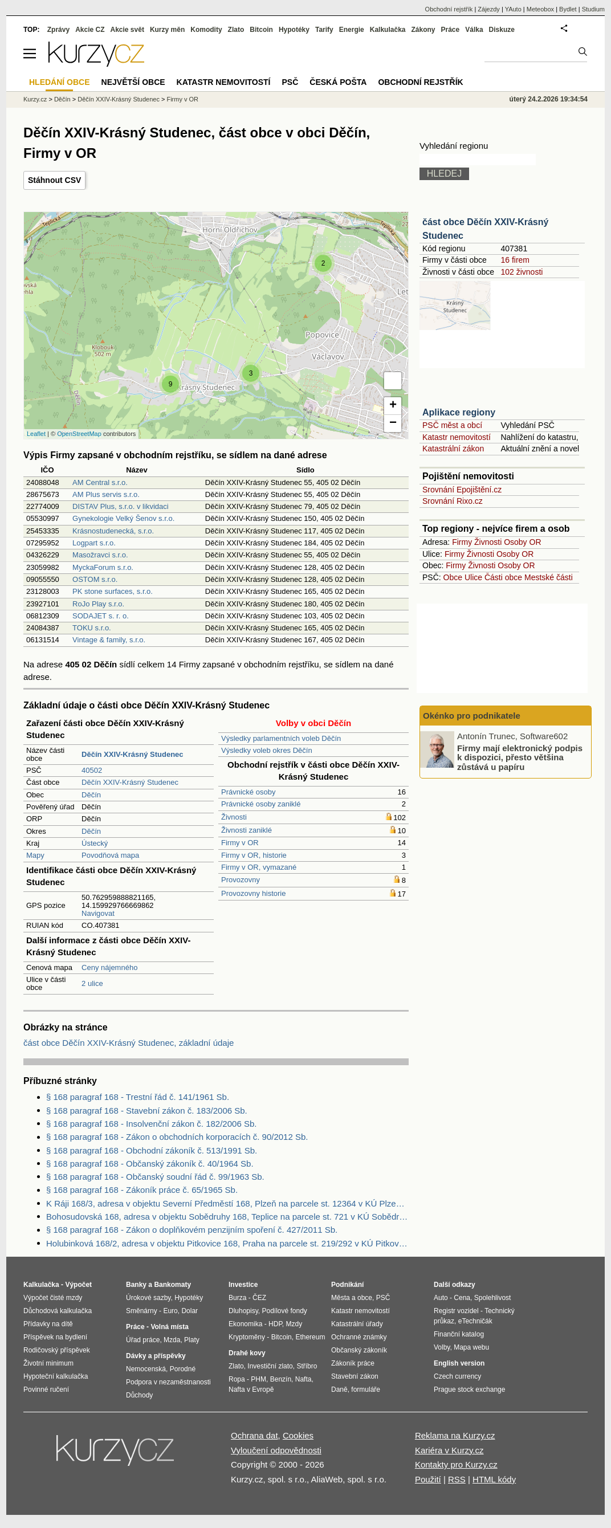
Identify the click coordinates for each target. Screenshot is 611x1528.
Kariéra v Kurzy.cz (449, 1450)
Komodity (206, 30)
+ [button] (393, 405)
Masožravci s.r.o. (100, 555)
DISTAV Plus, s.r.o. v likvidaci (120, 506)
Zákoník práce (352, 1363)
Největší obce (133, 82)
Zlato (236, 30)
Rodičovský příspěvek (56, 1350)
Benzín (280, 1379)
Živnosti (234, 817)
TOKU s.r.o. (91, 628)
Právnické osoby (248, 792)
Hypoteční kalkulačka (55, 1376)
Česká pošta (337, 82)
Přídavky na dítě (48, 1324)
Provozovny (240, 879)
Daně (339, 1389)
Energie (351, 30)
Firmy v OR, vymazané (258, 867)
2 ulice (92, 983)
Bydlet (568, 9)
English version (459, 1363)
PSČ (290, 82)
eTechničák (475, 1321)
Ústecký (95, 843)
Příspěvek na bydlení (55, 1337)
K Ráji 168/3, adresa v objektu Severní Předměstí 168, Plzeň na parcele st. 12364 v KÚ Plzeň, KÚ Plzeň (227, 1203)
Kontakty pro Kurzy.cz (456, 1464)
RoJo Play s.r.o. (98, 604)
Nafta (303, 1379)
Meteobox (540, 9)
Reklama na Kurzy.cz (455, 1435)
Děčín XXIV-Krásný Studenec (130, 782)
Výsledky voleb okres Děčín (266, 750)
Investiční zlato (269, 1366)
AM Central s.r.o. (100, 482)
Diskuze (502, 30)
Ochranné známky (358, 1337)
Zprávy (58, 30)
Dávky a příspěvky (156, 1356)
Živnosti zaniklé (246, 830)
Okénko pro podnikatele (471, 715)
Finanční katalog (459, 1334)
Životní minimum (48, 1363)
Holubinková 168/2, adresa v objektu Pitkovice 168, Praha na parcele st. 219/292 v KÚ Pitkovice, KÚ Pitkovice (227, 1243)
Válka (474, 30)
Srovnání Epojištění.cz (462, 489)
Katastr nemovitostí (456, 437)
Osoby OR (522, 542)
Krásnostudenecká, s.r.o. (113, 531)
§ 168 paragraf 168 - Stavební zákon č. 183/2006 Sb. (146, 1110)
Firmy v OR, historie (254, 855)
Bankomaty (172, 1285)
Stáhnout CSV (54, 180)
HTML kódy (494, 1479)
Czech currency (457, 1376)
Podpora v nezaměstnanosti (168, 1382)
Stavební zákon (354, 1376)
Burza (237, 1298)
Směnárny (141, 1311)
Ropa (237, 1379)
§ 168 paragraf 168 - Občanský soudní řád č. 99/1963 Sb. (155, 1176)
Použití (428, 1479)
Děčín (91, 795)
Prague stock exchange (469, 1389)
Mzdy (294, 1324)
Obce (452, 577)
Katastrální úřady (357, 1324)
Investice (243, 1285)
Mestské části (548, 577)
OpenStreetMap (79, 433)
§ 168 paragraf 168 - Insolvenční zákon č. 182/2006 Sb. (151, 1123)
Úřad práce (143, 1340)
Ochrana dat (254, 1435)
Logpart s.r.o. (94, 543)
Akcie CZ (89, 30)
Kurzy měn (167, 30)
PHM (258, 1379)
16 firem (514, 259)
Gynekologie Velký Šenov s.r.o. (123, 518)
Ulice (473, 577)
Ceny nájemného (109, 967)
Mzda (172, 1340)
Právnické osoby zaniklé (260, 804)
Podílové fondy (284, 1311)
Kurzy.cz (35, 99)
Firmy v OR (240, 842)
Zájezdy (489, 9)
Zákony (423, 30)
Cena (462, 1298)
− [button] (393, 423)
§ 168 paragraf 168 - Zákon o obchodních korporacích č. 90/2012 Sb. (177, 1137)
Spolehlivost (492, 1298)
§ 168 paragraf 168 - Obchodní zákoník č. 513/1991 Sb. (151, 1150)
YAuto (513, 9)
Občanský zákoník (359, 1350)
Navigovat (98, 913)
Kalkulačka (388, 30)
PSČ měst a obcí (452, 425)
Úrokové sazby (148, 1298)
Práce (450, 30)
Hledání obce (59, 82)
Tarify (324, 30)
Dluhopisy (243, 1311)
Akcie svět (127, 30)
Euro (170, 1311)
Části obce (503, 577)
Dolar (189, 1311)
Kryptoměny (247, 1337)
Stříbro (306, 1366)
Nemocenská (146, 1369)
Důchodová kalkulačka (57, 1311)
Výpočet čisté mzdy (52, 1298)
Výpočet (78, 1285)
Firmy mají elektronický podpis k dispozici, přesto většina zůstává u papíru (520, 757)
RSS (457, 1479)
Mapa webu (471, 1347)
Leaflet (36, 433)
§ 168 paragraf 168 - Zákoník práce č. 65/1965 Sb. (142, 1190)
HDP (275, 1324)
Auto (441, 1298)
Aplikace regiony (458, 412)
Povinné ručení (46, 1389)
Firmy (462, 542)
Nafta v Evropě (251, 1389)
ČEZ (259, 1298)
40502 (92, 770)
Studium (593, 9)
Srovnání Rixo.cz (452, 501)
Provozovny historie (253, 893)
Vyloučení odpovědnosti (276, 1450)
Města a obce (351, 1298)
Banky (136, 1285)
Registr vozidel (456, 1311)
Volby (442, 1347)
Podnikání (347, 1285)
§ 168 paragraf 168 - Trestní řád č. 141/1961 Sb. (137, 1097)
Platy (191, 1340)
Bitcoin (261, 30)
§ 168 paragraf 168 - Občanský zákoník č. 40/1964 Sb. (150, 1163)
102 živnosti (521, 271)
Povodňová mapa (110, 855)
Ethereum (310, 1337)
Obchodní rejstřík (449, 9)
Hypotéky (294, 30)
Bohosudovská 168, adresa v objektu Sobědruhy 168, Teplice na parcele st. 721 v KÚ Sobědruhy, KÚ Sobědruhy (227, 1216)
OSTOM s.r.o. (94, 579)
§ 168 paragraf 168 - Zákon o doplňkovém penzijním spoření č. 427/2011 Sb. (191, 1229)
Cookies (298, 1435)
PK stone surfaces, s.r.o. (112, 591)
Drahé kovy (247, 1353)
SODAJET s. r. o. (100, 616)
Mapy (35, 855)
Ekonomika (245, 1324)
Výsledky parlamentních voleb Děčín (281, 738)
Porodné (182, 1369)
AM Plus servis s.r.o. (106, 494)
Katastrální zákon (453, 448)
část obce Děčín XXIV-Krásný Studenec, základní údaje (128, 1043)
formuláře (365, 1389)
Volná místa (169, 1327)
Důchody (139, 1395)
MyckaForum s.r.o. (102, 567)
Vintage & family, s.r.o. (108, 639)
